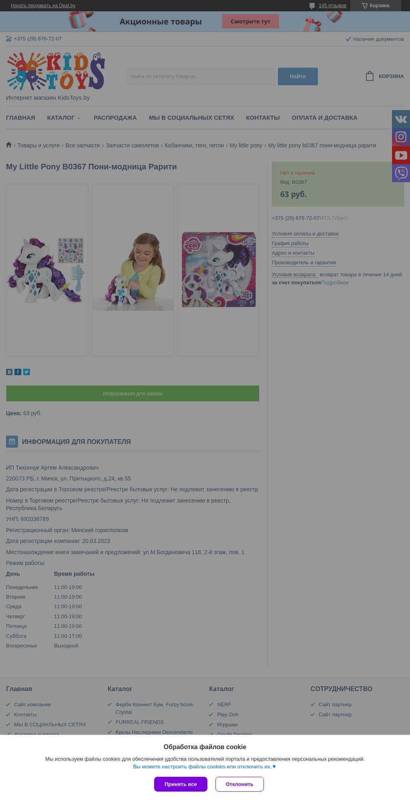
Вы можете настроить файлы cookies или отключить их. (202, 767)
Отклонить (239, 784)
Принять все (181, 784)
